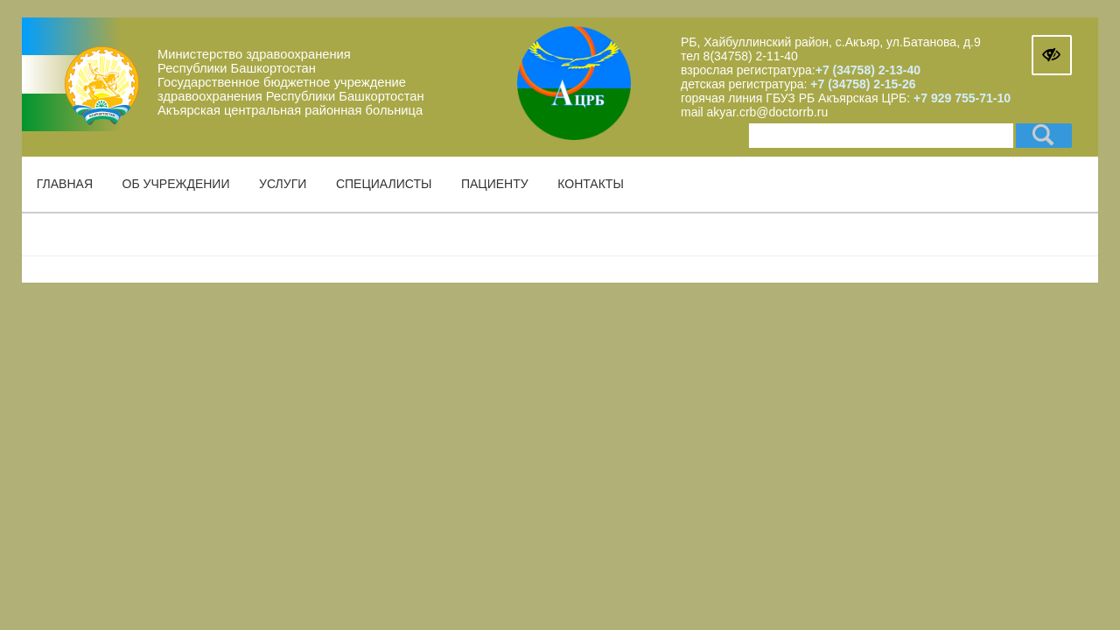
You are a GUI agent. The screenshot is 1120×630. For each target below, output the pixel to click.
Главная (65, 184)
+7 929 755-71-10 (962, 98)
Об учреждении (176, 184)
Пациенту (494, 184)
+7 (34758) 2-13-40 (868, 70)
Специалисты (383, 184)
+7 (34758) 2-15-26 (861, 84)
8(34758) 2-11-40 (751, 56)
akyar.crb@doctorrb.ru (768, 112)
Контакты (590, 184)
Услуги (282, 184)
